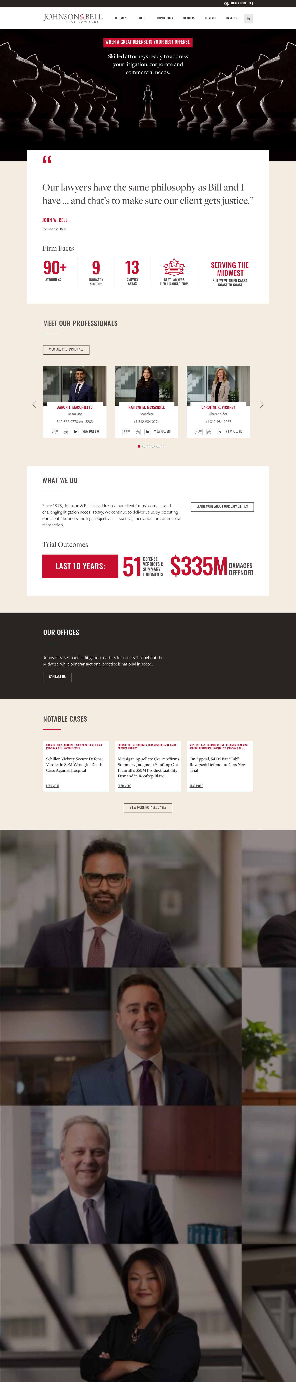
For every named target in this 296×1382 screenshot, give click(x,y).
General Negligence (200, 749)
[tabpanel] (76, 402)
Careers (231, 18)
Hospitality (219, 749)
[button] (34, 405)
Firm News (81, 745)
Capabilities (165, 18)
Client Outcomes (66, 745)
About (143, 18)
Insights (189, 18)
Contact (210, 18)
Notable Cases (72, 749)
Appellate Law (197, 745)
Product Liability (128, 749)
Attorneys (121, 18)
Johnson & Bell (54, 749)
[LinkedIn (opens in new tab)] (248, 18)
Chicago (50, 745)
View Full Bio (90, 431)
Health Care (96, 745)
